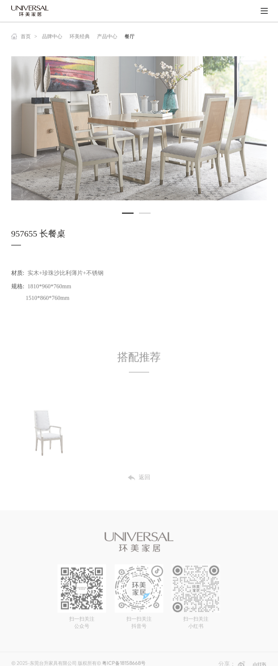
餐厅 (130, 38)
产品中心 (107, 38)
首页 (21, 38)
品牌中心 (52, 38)
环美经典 (80, 38)
